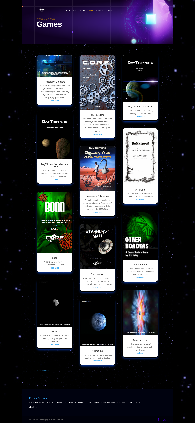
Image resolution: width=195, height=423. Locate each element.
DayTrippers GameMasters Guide (54, 165)
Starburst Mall (97, 274)
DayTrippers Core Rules (140, 106)
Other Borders (140, 264)
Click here (33, 407)
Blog (75, 10)
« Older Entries (43, 370)
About (67, 10)
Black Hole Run (140, 340)
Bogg (54, 258)
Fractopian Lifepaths (54, 82)
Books (82, 10)
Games (90, 10)
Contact (109, 10)
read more (54, 101)
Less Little (55, 331)
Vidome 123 (97, 351)
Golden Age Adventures (97, 196)
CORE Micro (97, 115)
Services (99, 10)
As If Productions (56, 419)
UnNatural (140, 189)
